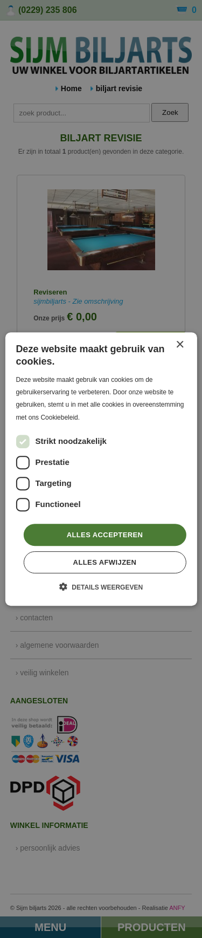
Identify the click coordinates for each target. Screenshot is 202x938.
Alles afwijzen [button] (105, 562)
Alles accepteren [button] (105, 535)
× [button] (180, 345)
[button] (101, 586)
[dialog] (101, 469)
